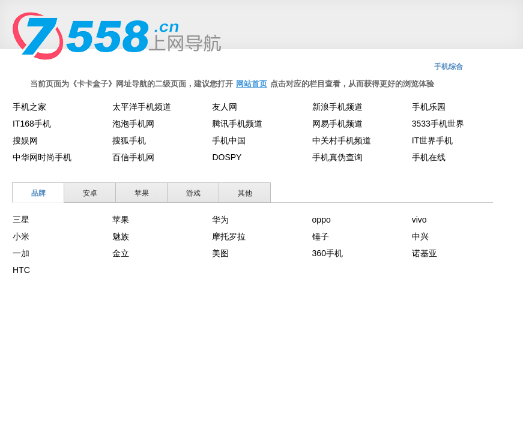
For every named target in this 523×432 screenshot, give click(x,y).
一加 (21, 253)
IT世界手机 (432, 140)
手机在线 (429, 157)
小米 (21, 236)
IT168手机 (32, 123)
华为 (220, 219)
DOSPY (226, 157)
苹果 (142, 193)
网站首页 (251, 83)
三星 (21, 219)
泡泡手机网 (133, 123)
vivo (419, 219)
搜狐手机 (129, 140)
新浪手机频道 (337, 107)
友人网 (224, 107)
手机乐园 (429, 107)
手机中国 (229, 140)
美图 (220, 253)
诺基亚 (424, 253)
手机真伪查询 (337, 157)
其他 (245, 193)
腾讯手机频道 (237, 123)
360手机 (327, 253)
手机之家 (29, 107)
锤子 (320, 236)
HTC (21, 270)
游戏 (193, 193)
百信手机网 (133, 157)
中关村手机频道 (341, 140)
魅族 (120, 236)
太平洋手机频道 (141, 107)
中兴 (420, 236)
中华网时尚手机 (42, 157)
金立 (120, 253)
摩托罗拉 (229, 236)
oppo (321, 219)
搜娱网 (25, 140)
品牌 (38, 193)
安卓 (90, 193)
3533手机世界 (438, 123)
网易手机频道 (337, 123)
